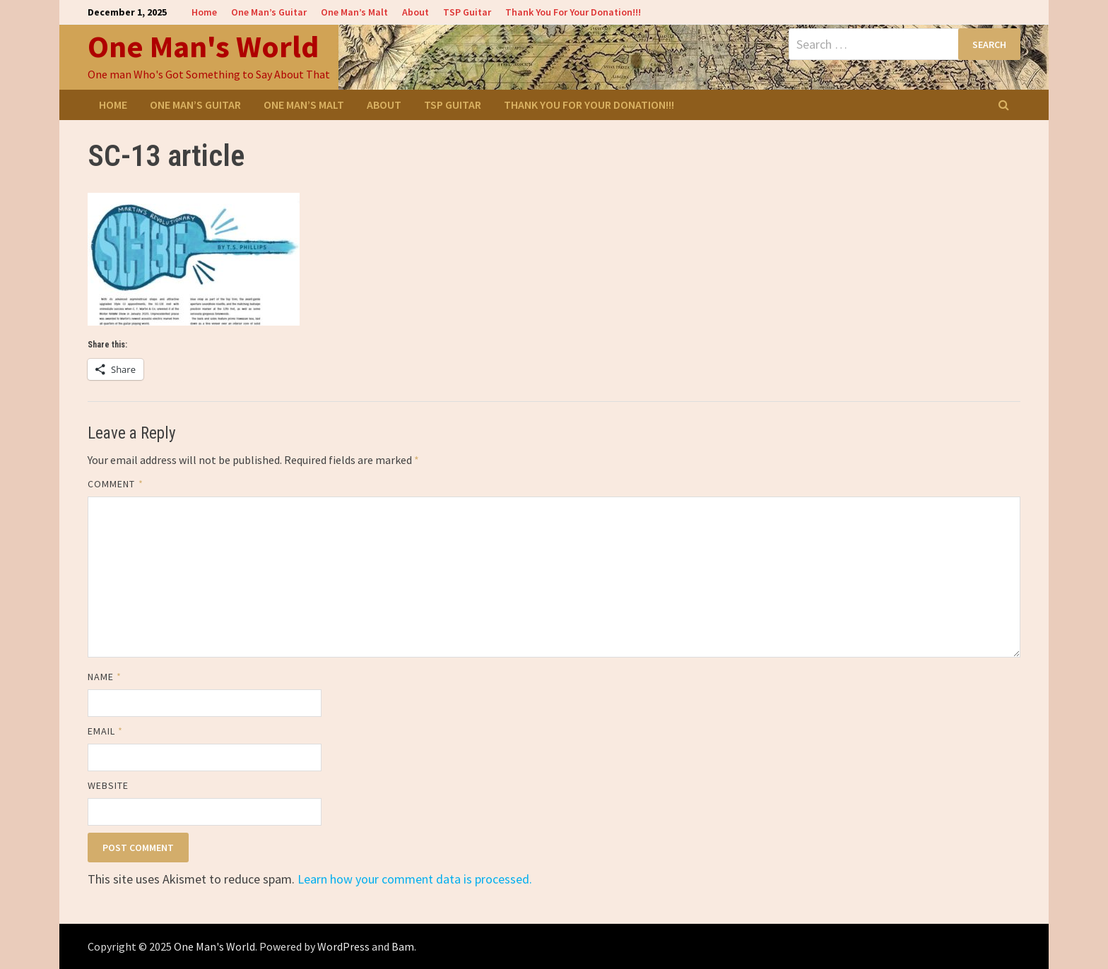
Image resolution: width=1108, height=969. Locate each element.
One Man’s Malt (354, 12)
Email (106, 731)
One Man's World (203, 46)
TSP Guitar (467, 12)
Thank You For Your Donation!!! (573, 12)
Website (108, 785)
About (415, 12)
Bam (402, 946)
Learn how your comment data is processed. (414, 879)
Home (204, 12)
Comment (115, 483)
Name (105, 676)
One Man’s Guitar (269, 12)
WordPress (343, 946)
